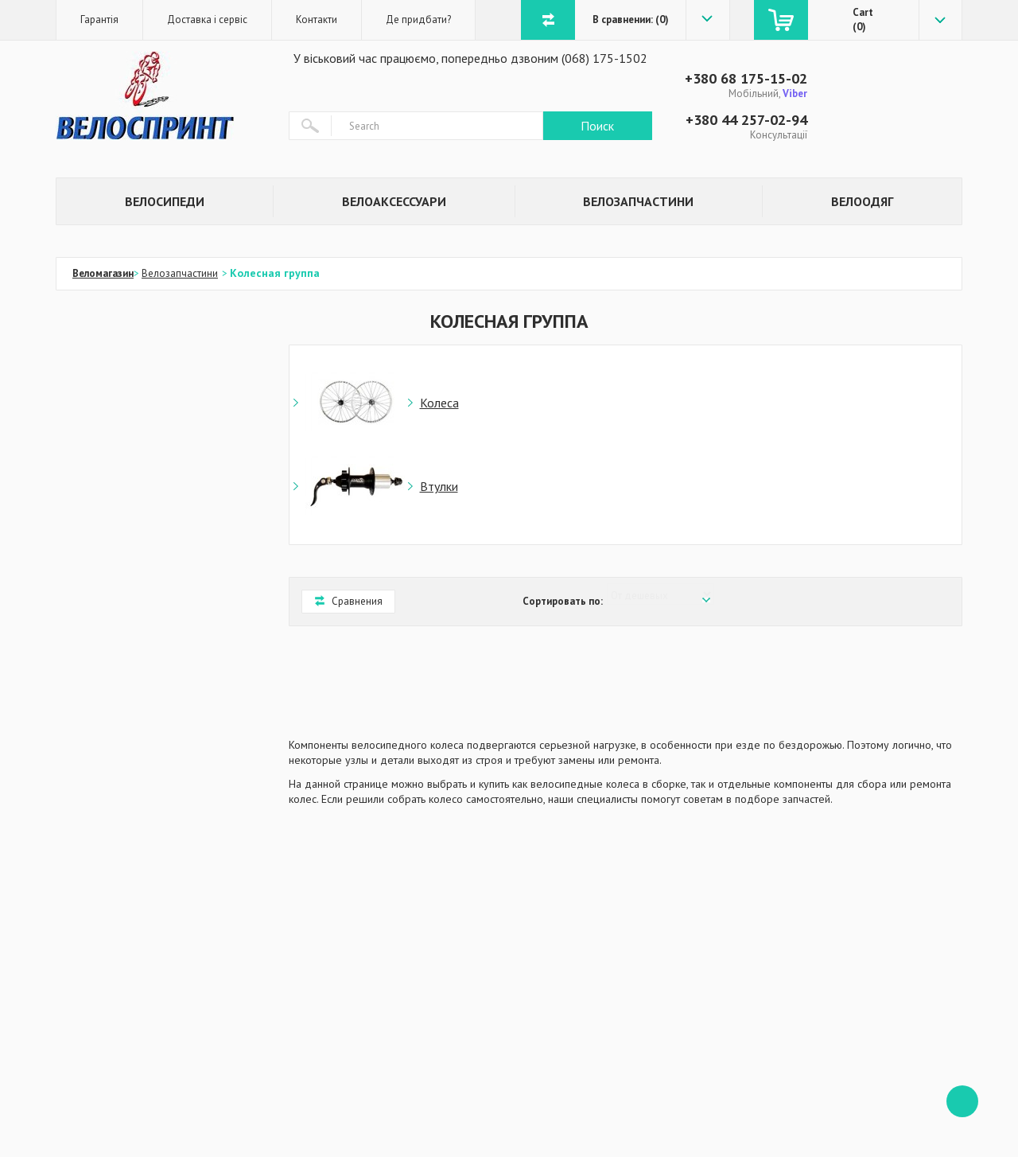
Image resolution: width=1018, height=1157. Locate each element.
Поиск (597, 126)
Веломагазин (103, 273)
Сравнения (348, 601)
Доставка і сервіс (207, 19)
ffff (962, 1101)
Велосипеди (164, 201)
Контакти (316, 19)
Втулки (439, 486)
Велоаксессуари (394, 201)
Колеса (439, 403)
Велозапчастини (638, 201)
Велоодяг (862, 201)
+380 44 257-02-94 (746, 120)
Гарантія (99, 19)
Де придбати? (418, 19)
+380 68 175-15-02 (746, 78)
